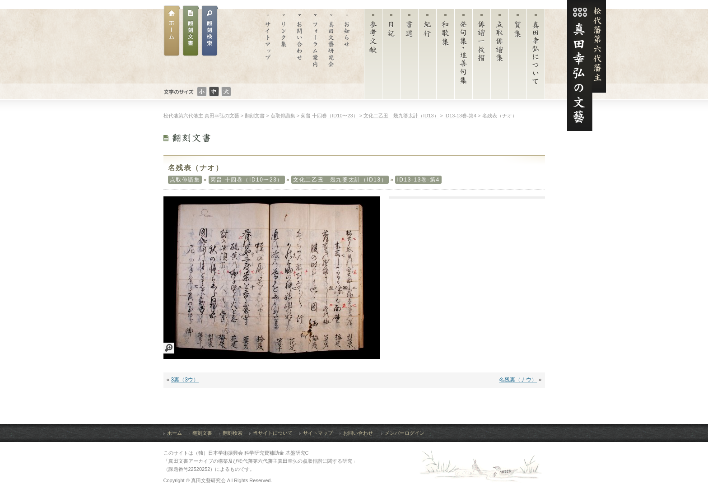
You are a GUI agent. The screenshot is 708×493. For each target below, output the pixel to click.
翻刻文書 (191, 31)
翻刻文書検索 (210, 31)
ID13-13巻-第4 (418, 180)
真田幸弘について (536, 56)
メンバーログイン (404, 433)
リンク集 (284, 46)
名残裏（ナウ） (518, 380)
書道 (409, 56)
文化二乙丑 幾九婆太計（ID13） (340, 180)
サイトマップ (268, 46)
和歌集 (445, 56)
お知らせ (347, 46)
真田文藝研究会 (331, 46)
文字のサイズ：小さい (202, 92)
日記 (391, 56)
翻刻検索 (232, 433)
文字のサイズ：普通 (214, 92)
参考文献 (373, 56)
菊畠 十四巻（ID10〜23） (246, 180)
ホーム (172, 31)
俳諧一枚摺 (481, 56)
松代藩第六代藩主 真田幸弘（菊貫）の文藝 (586, 65)
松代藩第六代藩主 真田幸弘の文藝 (201, 115)
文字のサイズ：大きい (226, 92)
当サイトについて (273, 433)
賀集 (517, 56)
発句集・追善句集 (463, 56)
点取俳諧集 (499, 56)
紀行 (427, 56)
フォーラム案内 (315, 46)
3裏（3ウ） (185, 380)
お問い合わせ (299, 46)
